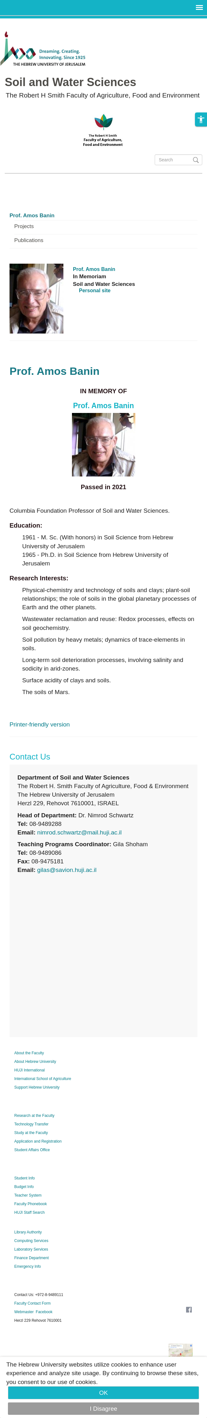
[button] (201, 120)
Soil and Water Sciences (70, 82)
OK (103, 1392)
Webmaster (24, 1312)
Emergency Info (27, 1266)
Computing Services (31, 1241)
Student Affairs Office (32, 1150)
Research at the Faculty (34, 1115)
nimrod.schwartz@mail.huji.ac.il (79, 832)
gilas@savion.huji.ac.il (66, 870)
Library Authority (28, 1232)
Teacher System (28, 1195)
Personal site (95, 290)
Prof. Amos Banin (32, 216)
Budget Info (24, 1187)
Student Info (24, 1178)
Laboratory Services (31, 1249)
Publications (28, 240)
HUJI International (29, 1070)
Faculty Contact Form (32, 1303)
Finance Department (31, 1258)
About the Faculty (29, 1053)
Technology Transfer (31, 1124)
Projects (24, 226)
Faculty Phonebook (30, 1204)
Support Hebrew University (37, 1087)
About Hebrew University (35, 1061)
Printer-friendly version (40, 724)
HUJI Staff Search (29, 1212)
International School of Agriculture (42, 1079)
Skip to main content (27, 22)
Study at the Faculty (31, 1133)
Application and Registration (37, 1141)
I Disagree (103, 1408)
